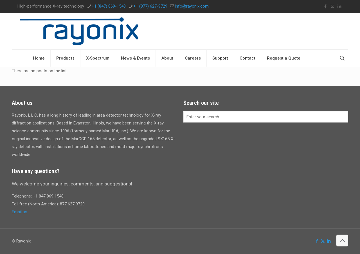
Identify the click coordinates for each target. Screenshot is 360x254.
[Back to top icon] (342, 240)
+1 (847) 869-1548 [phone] (109, 6)
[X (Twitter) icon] (332, 6)
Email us (19, 211)
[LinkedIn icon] (339, 6)
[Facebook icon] (325, 6)
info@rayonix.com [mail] (192, 6)
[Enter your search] (265, 117)
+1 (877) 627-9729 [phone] (150, 6)
